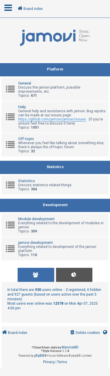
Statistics (55, 167)
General (24, 83)
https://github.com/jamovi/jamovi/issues (52, 119)
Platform (55, 69)
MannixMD (70, 347)
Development (55, 205)
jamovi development (35, 242)
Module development (36, 219)
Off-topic (26, 139)
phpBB (39, 355)
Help (22, 107)
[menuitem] (84, 333)
